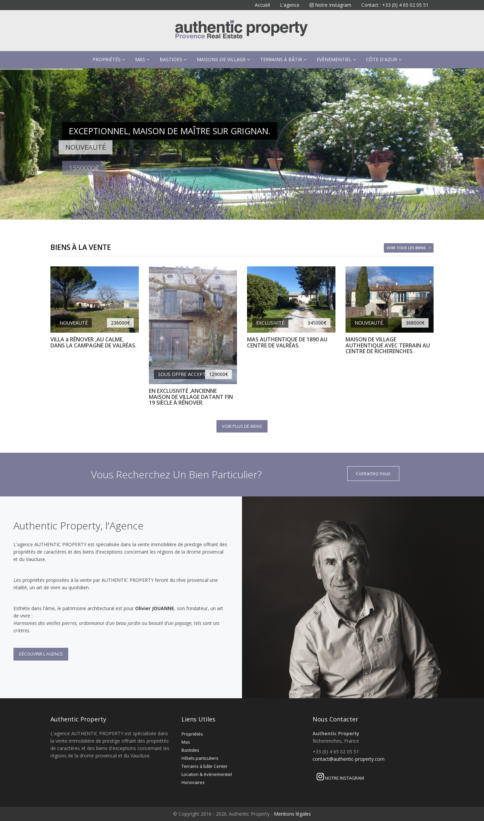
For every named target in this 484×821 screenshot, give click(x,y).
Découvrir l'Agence (41, 654)
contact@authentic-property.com (349, 759)
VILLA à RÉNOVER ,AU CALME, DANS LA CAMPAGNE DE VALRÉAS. (93, 342)
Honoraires (193, 782)
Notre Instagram (330, 5)
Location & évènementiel (207, 774)
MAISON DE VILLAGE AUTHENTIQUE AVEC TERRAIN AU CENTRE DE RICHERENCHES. (388, 345)
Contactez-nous (373, 473)
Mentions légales (292, 814)
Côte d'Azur (383, 59)
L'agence (289, 5)
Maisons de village (223, 59)
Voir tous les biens (406, 247)
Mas (142, 59)
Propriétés (108, 59)
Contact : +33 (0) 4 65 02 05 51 (395, 5)
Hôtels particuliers (200, 758)
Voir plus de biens (242, 426)
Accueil (262, 5)
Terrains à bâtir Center (205, 766)
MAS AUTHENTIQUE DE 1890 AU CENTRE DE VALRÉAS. (287, 342)
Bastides (173, 59)
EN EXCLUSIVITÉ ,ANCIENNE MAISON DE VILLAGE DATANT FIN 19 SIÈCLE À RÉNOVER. (191, 396)
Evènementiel (336, 59)
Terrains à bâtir (283, 59)
